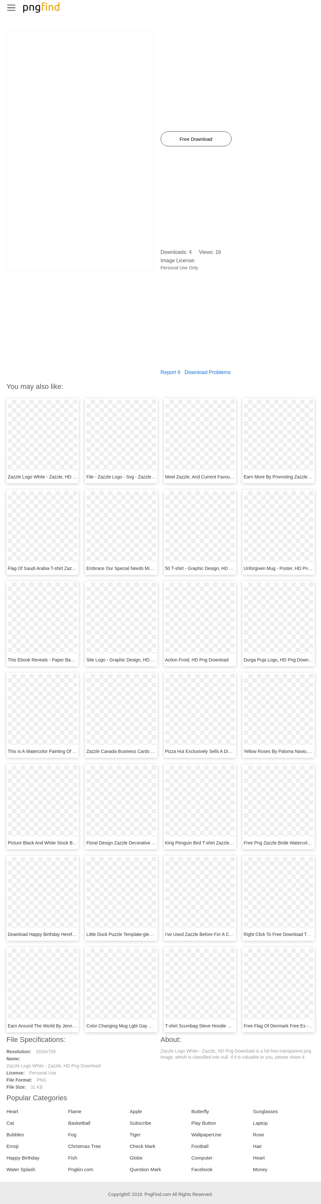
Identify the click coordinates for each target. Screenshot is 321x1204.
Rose (258, 1134)
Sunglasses (265, 1111)
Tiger (135, 1134)
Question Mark (145, 1169)
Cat (10, 1123)
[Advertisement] (80, 77)
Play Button (203, 1123)
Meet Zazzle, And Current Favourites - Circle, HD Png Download (229, 476)
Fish (72, 1158)
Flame (74, 1111)
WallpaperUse (206, 1134)
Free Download (196, 139)
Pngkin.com (80, 1169)
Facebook (201, 1169)
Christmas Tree (84, 1146)
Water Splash (20, 1169)
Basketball (79, 1123)
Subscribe (140, 1123)
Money (260, 1169)
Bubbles (15, 1134)
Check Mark (143, 1146)
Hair (257, 1146)
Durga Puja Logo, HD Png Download (280, 659)
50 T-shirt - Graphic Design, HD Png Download (212, 568)
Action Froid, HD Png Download (197, 659)
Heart (12, 1111)
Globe (136, 1158)
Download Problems (207, 372)
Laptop (260, 1123)
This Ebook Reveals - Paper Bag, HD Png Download (60, 659)
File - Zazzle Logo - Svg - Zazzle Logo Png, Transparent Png (147, 476)
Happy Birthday (23, 1158)
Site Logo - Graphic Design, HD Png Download (133, 659)
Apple (136, 1111)
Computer (201, 1158)
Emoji (12, 1146)
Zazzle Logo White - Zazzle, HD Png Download (55, 476)
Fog (72, 1134)
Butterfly (200, 1111)
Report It (170, 372)
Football (199, 1146)
